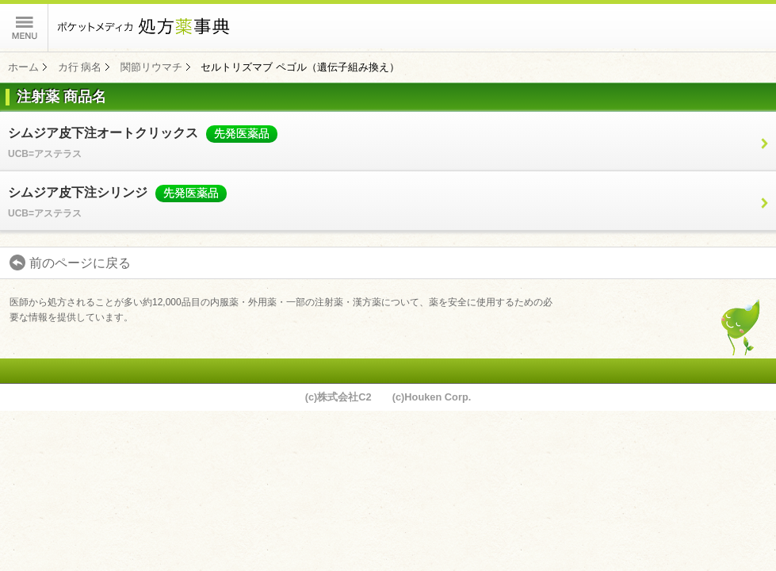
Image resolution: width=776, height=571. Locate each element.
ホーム (23, 67)
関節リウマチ (151, 67)
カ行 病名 (80, 67)
